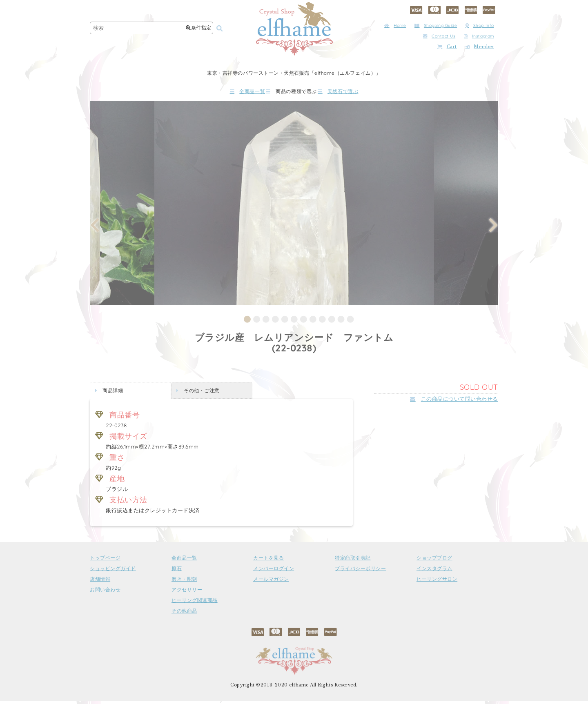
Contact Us (439, 36)
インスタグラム (434, 572)
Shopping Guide (435, 25)
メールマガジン (271, 582)
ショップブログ (434, 561)
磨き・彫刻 (184, 582)
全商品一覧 (224, 92)
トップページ (105, 561)
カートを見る (268, 561)
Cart (447, 46)
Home (395, 25)
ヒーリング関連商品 (195, 603)
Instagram (479, 36)
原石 (177, 572)
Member (480, 46)
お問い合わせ (105, 593)
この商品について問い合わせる (454, 402)
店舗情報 (100, 582)
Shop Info (480, 25)
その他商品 (184, 614)
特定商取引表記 (353, 561)
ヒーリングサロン (436, 582)
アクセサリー (187, 593)
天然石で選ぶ (361, 92)
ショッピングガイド (113, 572)
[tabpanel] (294, 206)
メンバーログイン (273, 572)
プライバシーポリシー (360, 572)
